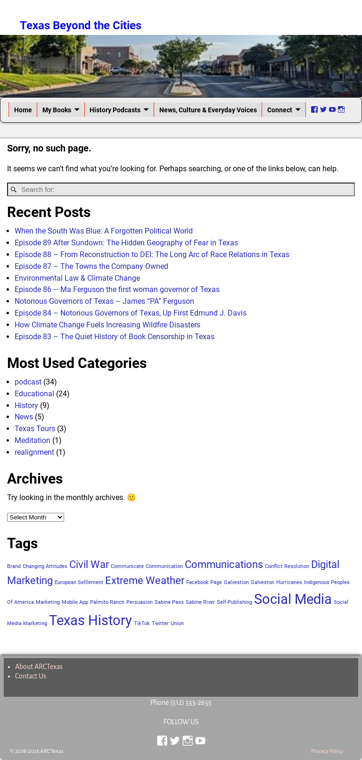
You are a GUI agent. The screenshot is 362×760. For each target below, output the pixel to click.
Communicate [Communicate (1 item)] (127, 566)
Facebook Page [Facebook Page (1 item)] (204, 582)
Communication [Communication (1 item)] (164, 566)
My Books (56, 110)
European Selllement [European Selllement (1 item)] (79, 582)
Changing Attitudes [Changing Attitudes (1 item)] (45, 566)
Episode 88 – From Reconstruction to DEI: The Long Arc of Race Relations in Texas (152, 254)
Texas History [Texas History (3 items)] (90, 620)
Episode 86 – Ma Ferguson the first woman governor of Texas (117, 289)
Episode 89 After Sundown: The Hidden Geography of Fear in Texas (126, 242)
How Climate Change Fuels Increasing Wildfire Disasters (107, 324)
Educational (34, 393)
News (24, 416)
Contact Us (30, 676)
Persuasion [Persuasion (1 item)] (139, 602)
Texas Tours (35, 428)
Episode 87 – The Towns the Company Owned (91, 266)
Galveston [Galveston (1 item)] (262, 582)
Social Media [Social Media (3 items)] (293, 599)
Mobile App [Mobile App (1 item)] (75, 602)
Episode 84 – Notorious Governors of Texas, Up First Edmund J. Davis (131, 313)
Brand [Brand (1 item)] (14, 566)
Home (23, 110)
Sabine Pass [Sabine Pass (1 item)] (169, 602)
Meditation (32, 440)
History (26, 405)
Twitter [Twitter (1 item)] (160, 623)
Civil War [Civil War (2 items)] (89, 564)
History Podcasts (115, 110)
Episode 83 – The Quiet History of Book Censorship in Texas (114, 336)
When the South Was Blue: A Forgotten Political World (104, 230)
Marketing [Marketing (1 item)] (48, 602)
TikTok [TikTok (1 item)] (142, 623)
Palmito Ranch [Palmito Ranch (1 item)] (107, 602)
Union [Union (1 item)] (177, 623)
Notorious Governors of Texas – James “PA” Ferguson (104, 301)
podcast (28, 381)
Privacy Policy (327, 751)
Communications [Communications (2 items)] (224, 564)
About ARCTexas (39, 666)
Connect (279, 110)
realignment (34, 452)
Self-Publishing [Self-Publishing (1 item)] (234, 602)
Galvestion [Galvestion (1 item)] (236, 582)
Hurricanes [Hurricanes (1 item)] (289, 582)
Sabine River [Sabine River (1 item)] (200, 602)
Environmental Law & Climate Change (77, 278)
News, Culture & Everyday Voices (208, 110)
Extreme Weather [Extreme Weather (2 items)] (144, 580)
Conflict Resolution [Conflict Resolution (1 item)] (287, 566)
